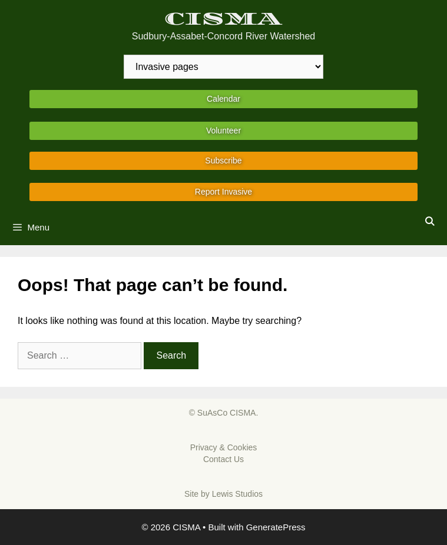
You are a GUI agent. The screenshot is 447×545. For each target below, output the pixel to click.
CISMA (223, 19)
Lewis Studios (237, 494)
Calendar (223, 98)
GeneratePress (276, 527)
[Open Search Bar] (429, 221)
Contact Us (223, 459)
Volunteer (223, 130)
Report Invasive (223, 191)
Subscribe (223, 160)
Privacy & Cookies (223, 447)
